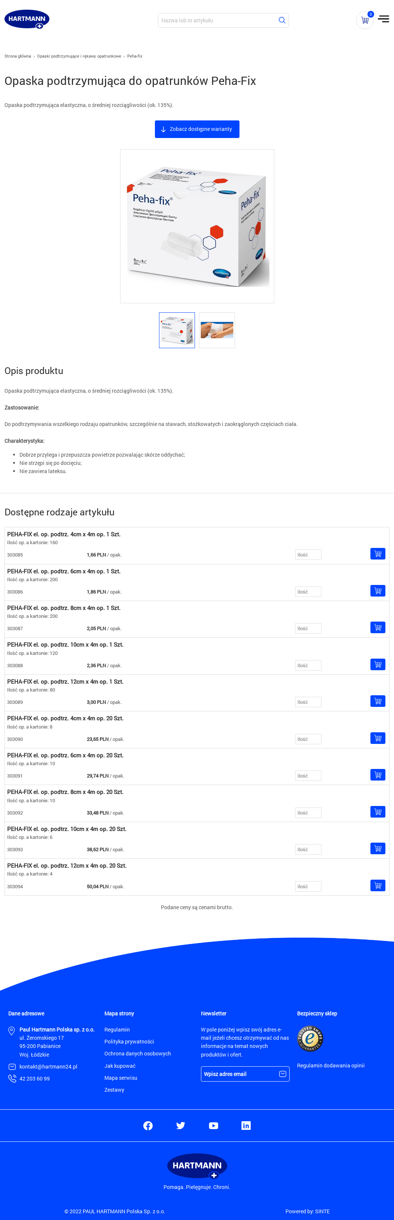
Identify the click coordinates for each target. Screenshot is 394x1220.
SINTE (322, 1211)
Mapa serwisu (120, 1077)
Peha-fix (135, 56)
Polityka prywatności (129, 1041)
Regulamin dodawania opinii (331, 1065)
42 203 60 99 (34, 1078)
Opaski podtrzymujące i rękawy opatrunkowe (79, 56)
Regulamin (117, 1029)
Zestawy (114, 1089)
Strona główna (17, 56)
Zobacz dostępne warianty (201, 128)
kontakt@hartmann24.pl (48, 1066)
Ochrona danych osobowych (137, 1053)
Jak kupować (119, 1065)
